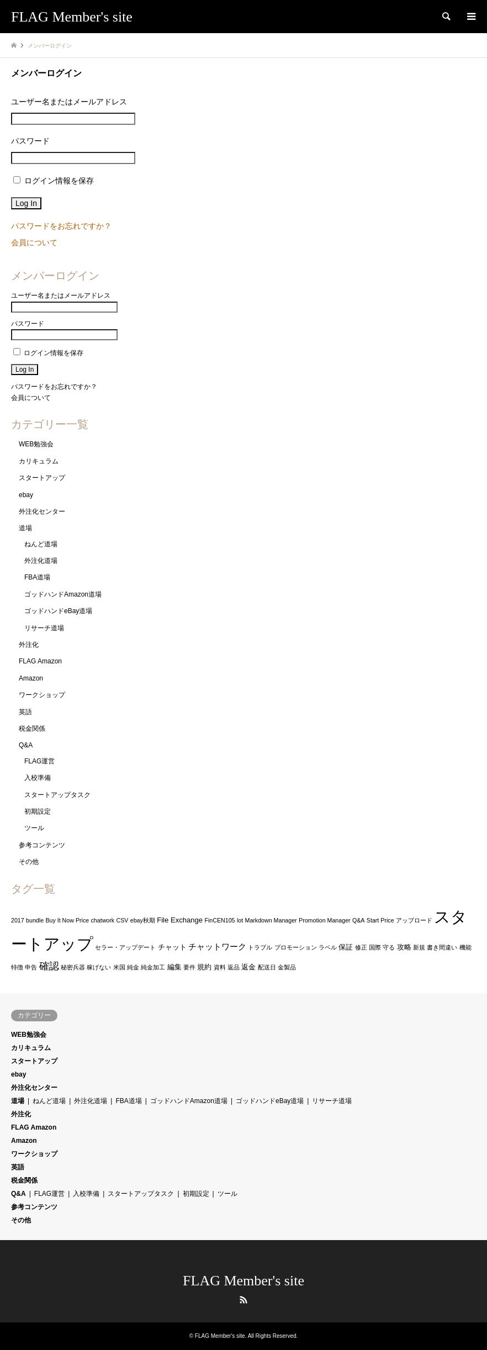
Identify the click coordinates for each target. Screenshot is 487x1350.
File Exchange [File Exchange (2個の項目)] (180, 920)
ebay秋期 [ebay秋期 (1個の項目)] (142, 920)
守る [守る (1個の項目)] (389, 947)
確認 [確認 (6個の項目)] (49, 966)
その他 (29, 862)
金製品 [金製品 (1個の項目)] (287, 967)
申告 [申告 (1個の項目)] (31, 967)
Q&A (26, 745)
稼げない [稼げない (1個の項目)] (99, 967)
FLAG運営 (39, 761)
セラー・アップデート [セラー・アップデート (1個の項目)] (125, 947)
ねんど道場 (40, 544)
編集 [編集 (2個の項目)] (174, 967)
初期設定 (37, 811)
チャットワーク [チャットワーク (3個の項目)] (217, 946)
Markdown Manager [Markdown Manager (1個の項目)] (271, 920)
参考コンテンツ (42, 845)
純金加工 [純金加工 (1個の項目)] (153, 967)
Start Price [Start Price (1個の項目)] (380, 920)
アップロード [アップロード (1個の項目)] (414, 920)
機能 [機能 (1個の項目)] (465, 947)
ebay (26, 495)
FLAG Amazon (40, 661)
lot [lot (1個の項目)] (240, 920)
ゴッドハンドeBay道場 (58, 611)
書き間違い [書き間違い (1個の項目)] (442, 947)
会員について (34, 242)
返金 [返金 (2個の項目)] (248, 967)
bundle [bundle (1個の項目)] (35, 920)
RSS (243, 1300)
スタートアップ (42, 478)
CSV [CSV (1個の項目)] (123, 920)
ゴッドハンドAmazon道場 (63, 594)
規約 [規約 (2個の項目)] (204, 967)
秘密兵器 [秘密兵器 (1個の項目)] (73, 967)
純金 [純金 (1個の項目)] (133, 967)
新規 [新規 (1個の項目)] (419, 947)
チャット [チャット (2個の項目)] (172, 947)
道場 (25, 528)
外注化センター (42, 511)
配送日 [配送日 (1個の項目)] (267, 967)
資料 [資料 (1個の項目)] (220, 967)
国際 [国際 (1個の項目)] (375, 947)
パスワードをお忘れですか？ (61, 226)
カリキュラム (39, 461)
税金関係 (32, 728)
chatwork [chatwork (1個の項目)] (103, 920)
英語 (25, 712)
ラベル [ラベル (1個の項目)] (328, 947)
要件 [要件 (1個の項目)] (189, 967)
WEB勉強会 (36, 444)
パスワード (30, 140)
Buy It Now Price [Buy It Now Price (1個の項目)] (67, 920)
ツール (34, 828)
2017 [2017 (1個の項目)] (17, 920)
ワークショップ (42, 695)
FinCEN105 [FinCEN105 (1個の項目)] (219, 920)
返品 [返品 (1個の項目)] (233, 967)
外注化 (29, 644)
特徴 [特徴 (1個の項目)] (17, 967)
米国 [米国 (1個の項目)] (119, 967)
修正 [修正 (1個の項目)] (361, 947)
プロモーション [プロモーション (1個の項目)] (295, 947)
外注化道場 (40, 561)
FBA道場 (37, 577)
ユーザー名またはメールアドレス (69, 101)
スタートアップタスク (57, 795)
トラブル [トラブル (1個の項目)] (260, 947)
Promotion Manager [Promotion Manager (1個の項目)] (325, 920)
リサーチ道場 (44, 628)
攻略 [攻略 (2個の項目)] (404, 947)
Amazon (31, 678)
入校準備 (37, 778)
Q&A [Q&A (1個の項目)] (358, 920)
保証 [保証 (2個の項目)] (345, 947)
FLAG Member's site (243, 1281)
